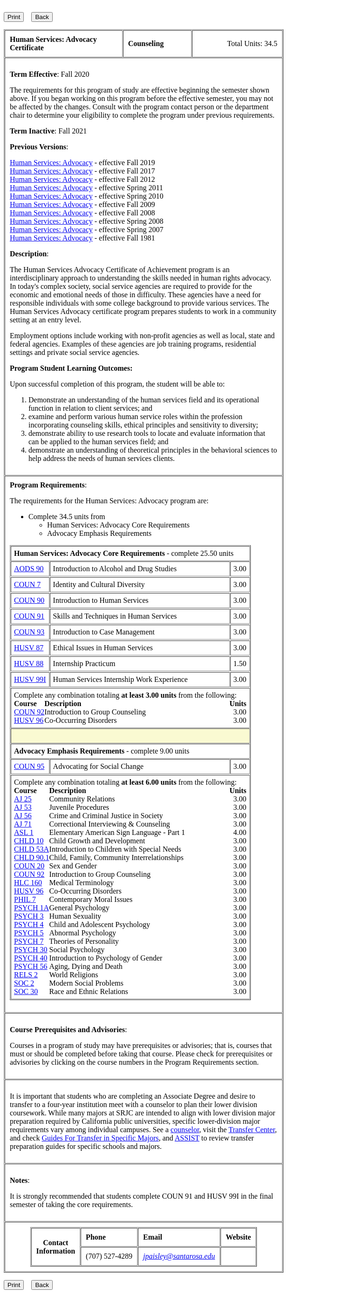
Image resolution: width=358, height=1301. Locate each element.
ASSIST (187, 1138)
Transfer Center (251, 1130)
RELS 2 (26, 975)
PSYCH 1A (31, 908)
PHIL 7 (25, 899)
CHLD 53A (31, 849)
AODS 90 (29, 569)
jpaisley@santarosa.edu (179, 1256)
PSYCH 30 (31, 950)
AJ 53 (23, 807)
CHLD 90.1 (31, 857)
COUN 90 (29, 600)
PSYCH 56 (31, 966)
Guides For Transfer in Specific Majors (99, 1138)
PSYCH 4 (29, 924)
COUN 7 (27, 584)
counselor (185, 1130)
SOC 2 (24, 983)
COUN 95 (29, 766)
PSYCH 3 (29, 916)
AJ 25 (23, 799)
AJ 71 (23, 824)
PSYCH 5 (29, 933)
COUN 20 (29, 866)
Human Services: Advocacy (51, 163)
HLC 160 (28, 883)
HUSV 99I (30, 679)
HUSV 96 (28, 720)
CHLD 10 (29, 841)
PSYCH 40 (31, 958)
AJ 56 (23, 816)
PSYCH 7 (29, 941)
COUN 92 (29, 712)
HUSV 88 (28, 663)
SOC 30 (26, 991)
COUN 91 (29, 616)
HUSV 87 (28, 648)
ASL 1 (24, 832)
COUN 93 (29, 632)
